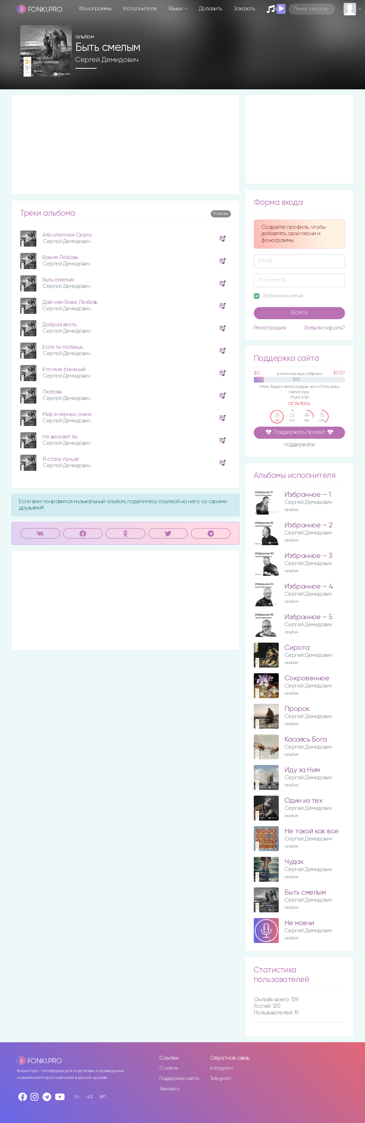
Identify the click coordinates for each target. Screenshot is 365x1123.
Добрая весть (59, 324)
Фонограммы (95, 8)
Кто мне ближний (64, 369)
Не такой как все (311, 831)
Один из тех (303, 801)
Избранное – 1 (307, 495)
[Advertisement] (125, 145)
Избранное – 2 (308, 525)
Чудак (294, 862)
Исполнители (140, 8)
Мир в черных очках (67, 414)
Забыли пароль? (324, 328)
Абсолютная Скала (66, 235)
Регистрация (270, 328)
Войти (299, 313)
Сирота (296, 648)
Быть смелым (58, 280)
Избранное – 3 (308, 556)
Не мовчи (299, 923)
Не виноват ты (59, 436)
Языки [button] (176, 8)
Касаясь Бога (305, 739)
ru (76, 1096)
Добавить (210, 8)
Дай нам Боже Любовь (70, 302)
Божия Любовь (60, 257)
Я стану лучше (60, 459)
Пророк (297, 709)
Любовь (52, 392)
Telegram (220, 1078)
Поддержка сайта (179, 1078)
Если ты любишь (62, 347)
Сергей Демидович (106, 59)
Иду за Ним (302, 770)
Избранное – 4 (308, 586)
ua (89, 1096)
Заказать (244, 8)
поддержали (299, 445)
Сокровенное (306, 678)
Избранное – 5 (308, 617)
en (102, 1096)
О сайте (168, 1068)
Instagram (221, 1068)
